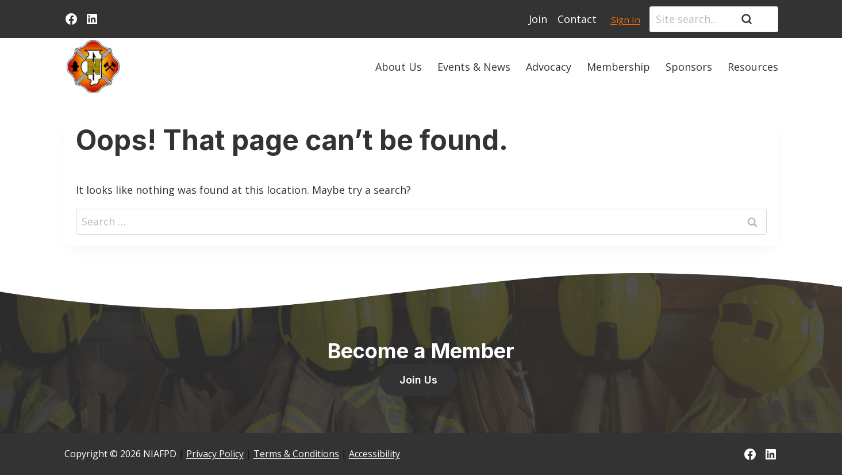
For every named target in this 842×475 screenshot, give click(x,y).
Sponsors (689, 67)
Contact (577, 19)
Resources (753, 67)
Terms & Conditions (296, 453)
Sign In (625, 19)
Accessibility (374, 453)
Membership (618, 67)
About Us (398, 67)
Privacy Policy (215, 453)
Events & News (473, 67)
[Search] (713, 19)
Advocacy (548, 67)
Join (538, 19)
